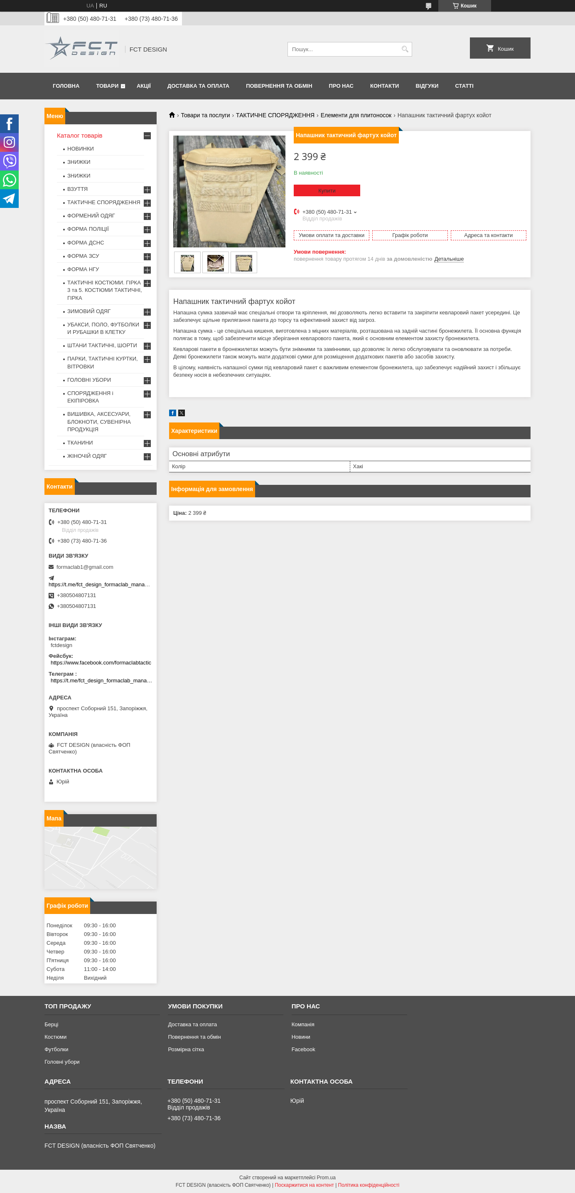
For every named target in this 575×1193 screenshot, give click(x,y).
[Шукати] (405, 49)
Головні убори (61, 1062)
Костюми (55, 1037)
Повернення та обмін (279, 86)
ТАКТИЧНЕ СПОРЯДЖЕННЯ (275, 115)
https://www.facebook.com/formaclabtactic (101, 662)
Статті (464, 86)
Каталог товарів (80, 135)
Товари (107, 86)
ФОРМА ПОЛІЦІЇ (88, 229)
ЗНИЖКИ (79, 162)
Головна (66, 86)
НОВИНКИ (80, 149)
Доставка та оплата (198, 86)
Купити (327, 191)
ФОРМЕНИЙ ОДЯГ (91, 215)
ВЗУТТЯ (77, 189)
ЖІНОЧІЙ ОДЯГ (87, 456)
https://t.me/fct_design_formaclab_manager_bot (106, 584)
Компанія (303, 1024)
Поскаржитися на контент (304, 1185)
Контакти (384, 86)
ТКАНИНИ (80, 443)
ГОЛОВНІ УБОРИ (89, 380)
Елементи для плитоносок (356, 115)
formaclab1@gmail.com (85, 567)
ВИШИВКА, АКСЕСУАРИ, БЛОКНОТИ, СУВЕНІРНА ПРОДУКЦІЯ (99, 421)
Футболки (56, 1049)
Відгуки (426, 86)
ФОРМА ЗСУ (83, 256)
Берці (51, 1024)
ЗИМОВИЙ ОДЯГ (89, 311)
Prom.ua (326, 1178)
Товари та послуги (205, 115)
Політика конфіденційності (369, 1185)
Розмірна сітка (186, 1049)
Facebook (303, 1049)
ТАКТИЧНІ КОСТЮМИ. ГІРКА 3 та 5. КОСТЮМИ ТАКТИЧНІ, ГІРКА (104, 290)
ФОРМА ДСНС (85, 243)
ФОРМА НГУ (83, 269)
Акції (144, 86)
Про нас (341, 86)
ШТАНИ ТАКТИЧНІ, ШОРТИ (102, 345)
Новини (301, 1037)
